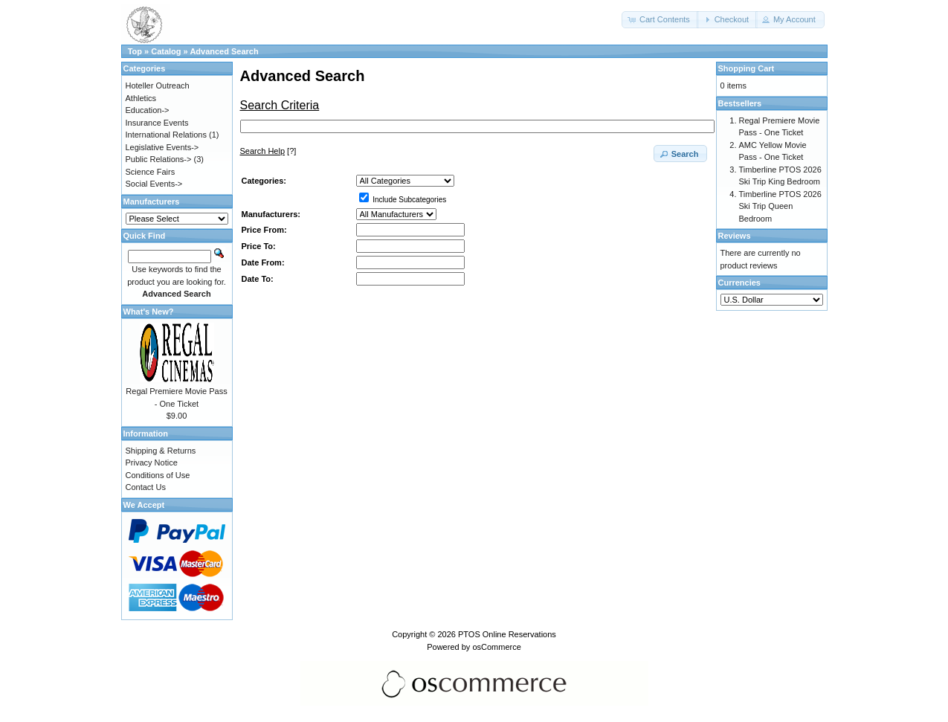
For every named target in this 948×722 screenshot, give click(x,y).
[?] (268, 150)
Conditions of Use (158, 475)
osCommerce (496, 646)
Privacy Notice (152, 462)
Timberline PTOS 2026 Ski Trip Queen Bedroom (780, 206)
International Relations (166, 134)
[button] (660, 19)
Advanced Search (224, 51)
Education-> (148, 110)
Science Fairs (150, 171)
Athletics (141, 98)
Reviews (734, 235)
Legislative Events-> (162, 147)
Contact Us (146, 487)
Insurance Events (157, 122)
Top (135, 51)
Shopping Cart (746, 68)
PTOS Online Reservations (507, 634)
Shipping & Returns (161, 450)
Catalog (166, 51)
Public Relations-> (159, 159)
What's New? (148, 311)
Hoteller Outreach (158, 85)
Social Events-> (154, 183)
